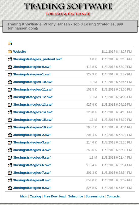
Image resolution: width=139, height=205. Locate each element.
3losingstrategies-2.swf (32, 135)
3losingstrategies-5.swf (32, 157)
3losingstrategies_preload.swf (37, 59)
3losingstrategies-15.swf (32, 120)
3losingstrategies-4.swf (32, 150)
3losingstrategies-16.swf (32, 127)
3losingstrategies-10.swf (32, 82)
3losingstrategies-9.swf (32, 188)
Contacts (113, 196)
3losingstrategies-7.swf (32, 172)
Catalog (35, 196)
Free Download (54, 196)
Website (19, 51)
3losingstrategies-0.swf (32, 67)
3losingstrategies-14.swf (32, 112)
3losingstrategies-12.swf (32, 97)
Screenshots (95, 196)
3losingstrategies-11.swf (32, 89)
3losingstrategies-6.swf (32, 165)
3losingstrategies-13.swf (32, 104)
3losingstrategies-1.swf (32, 74)
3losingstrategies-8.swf (32, 180)
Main (23, 196)
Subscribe (75, 196)
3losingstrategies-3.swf (32, 142)
